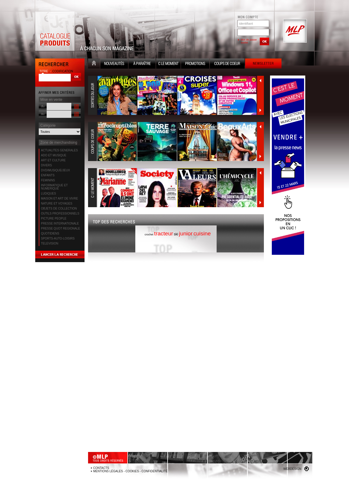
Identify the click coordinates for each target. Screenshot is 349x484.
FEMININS (48, 180)
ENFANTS (48, 175)
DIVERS (46, 165)
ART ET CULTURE (53, 160)
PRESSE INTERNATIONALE (60, 223)
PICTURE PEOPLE (54, 218)
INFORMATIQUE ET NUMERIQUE (54, 187)
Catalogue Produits (55, 31)
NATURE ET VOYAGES (57, 203)
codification (62, 71)
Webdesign (292, 468)
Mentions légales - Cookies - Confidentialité (130, 471)
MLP (294, 31)
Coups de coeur (227, 64)
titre (44, 71)
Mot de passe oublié (249, 41)
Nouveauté (114, 64)
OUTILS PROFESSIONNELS (60, 213)
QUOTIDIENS (50, 233)
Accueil (94, 64)
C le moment (168, 64)
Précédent (260, 80)
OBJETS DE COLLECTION (59, 208)
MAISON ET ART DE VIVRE (59, 198)
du (43, 106)
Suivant (260, 110)
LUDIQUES (48, 193)
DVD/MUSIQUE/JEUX (55, 170)
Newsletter (263, 64)
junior (186, 233)
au (43, 113)
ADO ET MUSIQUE (54, 155)
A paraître (142, 64)
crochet (149, 234)
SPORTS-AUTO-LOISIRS (58, 238)
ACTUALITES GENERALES (59, 150)
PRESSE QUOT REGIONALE (60, 228)
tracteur (163, 233)
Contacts (101, 468)
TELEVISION (49, 243)
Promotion (195, 64)
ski (176, 234)
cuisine (202, 233)
